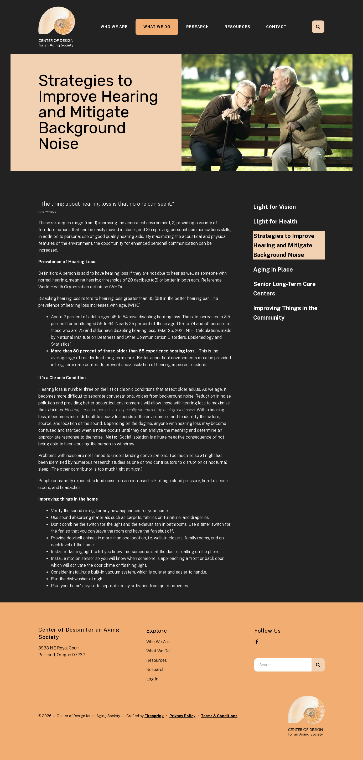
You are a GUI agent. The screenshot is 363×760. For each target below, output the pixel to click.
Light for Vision (274, 206)
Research (197, 27)
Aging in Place (273, 269)
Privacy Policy (182, 716)
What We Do (156, 27)
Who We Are (114, 27)
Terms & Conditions (219, 716)
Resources (237, 27)
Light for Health (275, 221)
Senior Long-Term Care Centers (284, 288)
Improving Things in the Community (285, 313)
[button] (318, 26)
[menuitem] (114, 27)
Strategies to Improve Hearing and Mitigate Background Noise (283, 245)
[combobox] (283, 664)
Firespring (154, 716)
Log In (152, 678)
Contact (276, 27)
